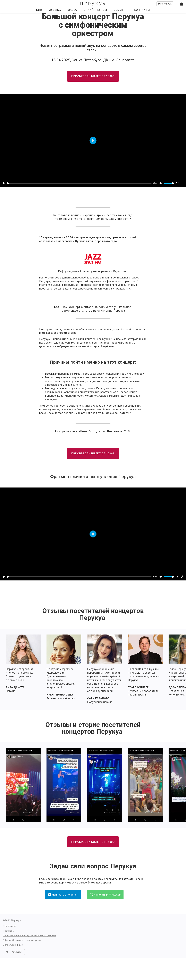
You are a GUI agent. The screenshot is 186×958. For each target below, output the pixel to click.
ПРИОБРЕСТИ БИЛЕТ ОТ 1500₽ (93, 76)
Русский (14, 952)
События (120, 9)
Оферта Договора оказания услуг (22, 940)
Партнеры (8, 930)
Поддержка (9, 926)
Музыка (55, 9)
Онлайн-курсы (95, 9)
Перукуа (93, 4)
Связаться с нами (13, 944)
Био (39, 9)
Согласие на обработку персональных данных (29, 935)
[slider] (79, 183)
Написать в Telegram (63, 894)
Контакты (142, 9)
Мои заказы (165, 4)
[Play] (3, 183)
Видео (72, 9)
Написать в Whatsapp (105, 894)
